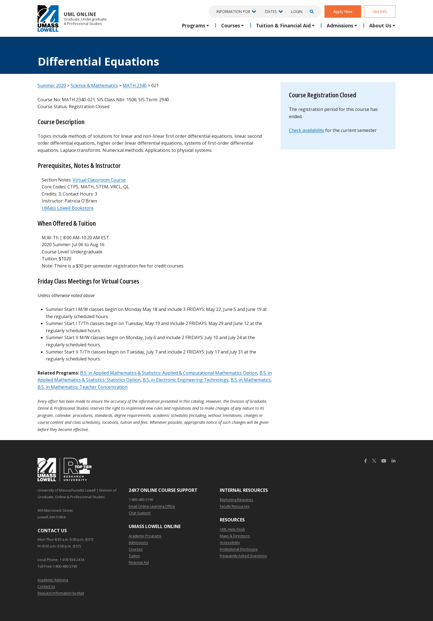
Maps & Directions (235, 535)
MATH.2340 (135, 85)
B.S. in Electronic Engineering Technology (185, 380)
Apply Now (342, 11)
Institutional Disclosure (239, 549)
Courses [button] (230, 25)
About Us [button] (380, 25)
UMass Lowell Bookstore (68, 208)
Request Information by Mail (61, 593)
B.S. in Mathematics (251, 380)
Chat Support (140, 512)
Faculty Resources (235, 506)
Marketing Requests (236, 499)
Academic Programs (145, 535)
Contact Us (46, 586)
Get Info (380, 11)
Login (296, 11)
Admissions (138, 542)
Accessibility (230, 542)
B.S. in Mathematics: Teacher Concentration (83, 387)
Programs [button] (193, 25)
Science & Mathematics (94, 85)
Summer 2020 (52, 85)
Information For (233, 11)
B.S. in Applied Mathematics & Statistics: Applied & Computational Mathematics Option (168, 373)
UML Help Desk (232, 529)
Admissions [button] (340, 25)
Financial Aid (139, 562)
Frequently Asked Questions (243, 555)
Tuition (134, 555)
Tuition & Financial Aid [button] (283, 25)
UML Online (72, 18)
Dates (271, 11)
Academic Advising (53, 579)
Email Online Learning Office (152, 506)
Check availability (306, 130)
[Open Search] (311, 11)
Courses (136, 549)
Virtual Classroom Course (99, 180)
